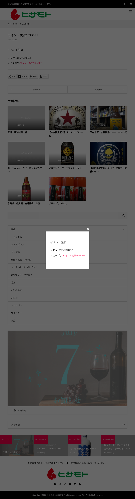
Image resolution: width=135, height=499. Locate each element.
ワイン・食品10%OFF (74, 255)
